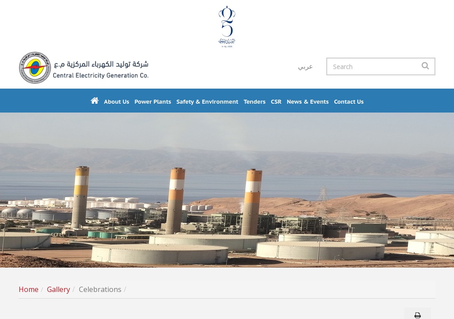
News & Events (308, 101)
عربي (305, 66)
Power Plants (153, 101)
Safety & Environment (207, 101)
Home (29, 289)
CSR (276, 101)
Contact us (349, 101)
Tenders (254, 101)
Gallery (58, 289)
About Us (116, 101)
